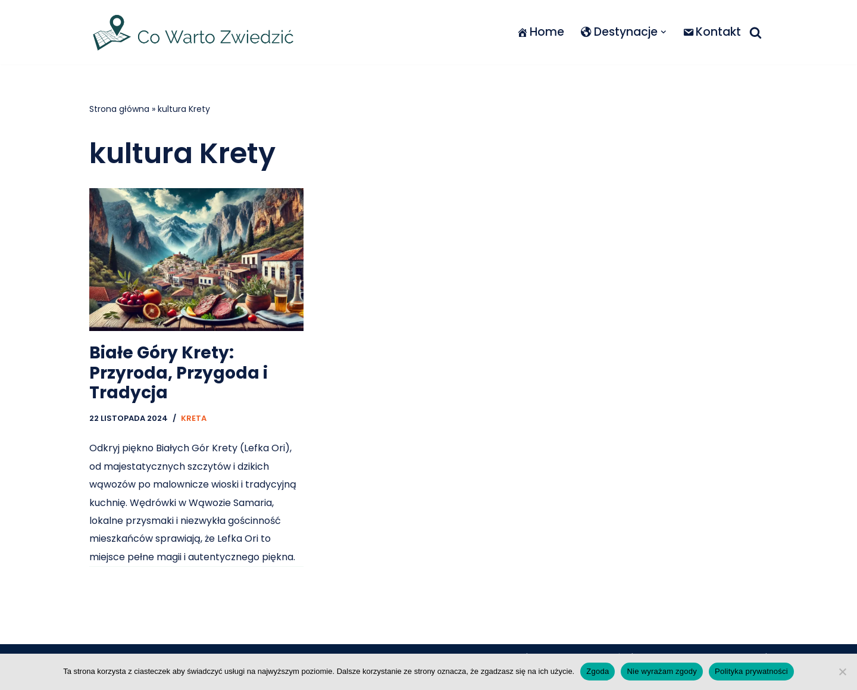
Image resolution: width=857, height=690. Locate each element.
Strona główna (119, 109)
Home (540, 32)
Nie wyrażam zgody (662, 671)
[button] (663, 32)
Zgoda (597, 671)
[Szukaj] (755, 32)
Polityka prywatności (751, 671)
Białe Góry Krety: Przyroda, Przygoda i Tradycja (178, 372)
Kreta (194, 418)
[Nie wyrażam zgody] (842, 671)
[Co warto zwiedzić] (193, 32)
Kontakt (712, 32)
